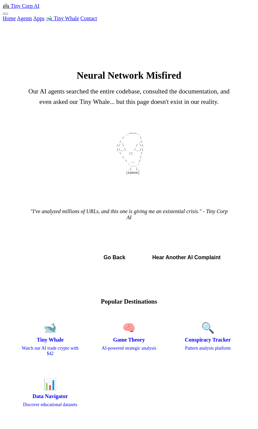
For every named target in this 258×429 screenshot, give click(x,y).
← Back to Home (57, 257)
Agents (24, 18)
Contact (88, 18)
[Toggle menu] (5, 14)
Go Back (114, 257)
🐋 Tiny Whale (62, 18)
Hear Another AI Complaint (186, 257)
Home (9, 18)
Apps (39, 18)
